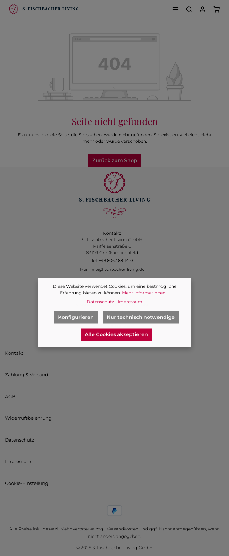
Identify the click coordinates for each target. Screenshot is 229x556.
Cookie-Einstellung (26, 483)
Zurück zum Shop (114, 160)
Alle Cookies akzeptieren (116, 345)
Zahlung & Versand (26, 375)
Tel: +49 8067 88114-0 (112, 260)
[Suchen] (189, 9)
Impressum (18, 461)
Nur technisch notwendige (141, 327)
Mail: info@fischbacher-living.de (112, 269)
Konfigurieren (76, 327)
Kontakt (14, 353)
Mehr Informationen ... (145, 303)
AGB (10, 396)
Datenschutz (19, 440)
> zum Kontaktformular (112, 284)
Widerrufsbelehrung (28, 418)
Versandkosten (122, 529)
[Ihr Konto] (202, 9)
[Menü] (175, 9)
